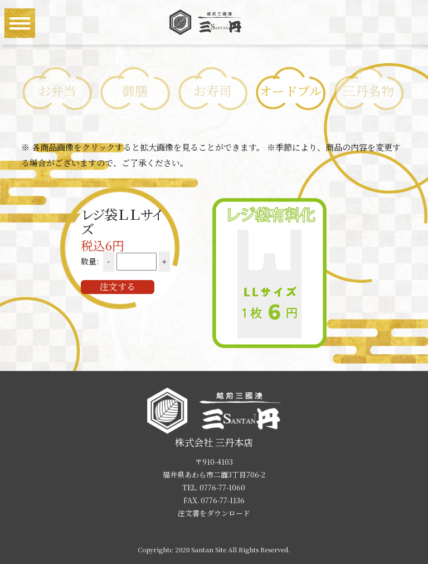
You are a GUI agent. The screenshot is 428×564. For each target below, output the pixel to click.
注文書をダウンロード (214, 513)
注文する (117, 286)
